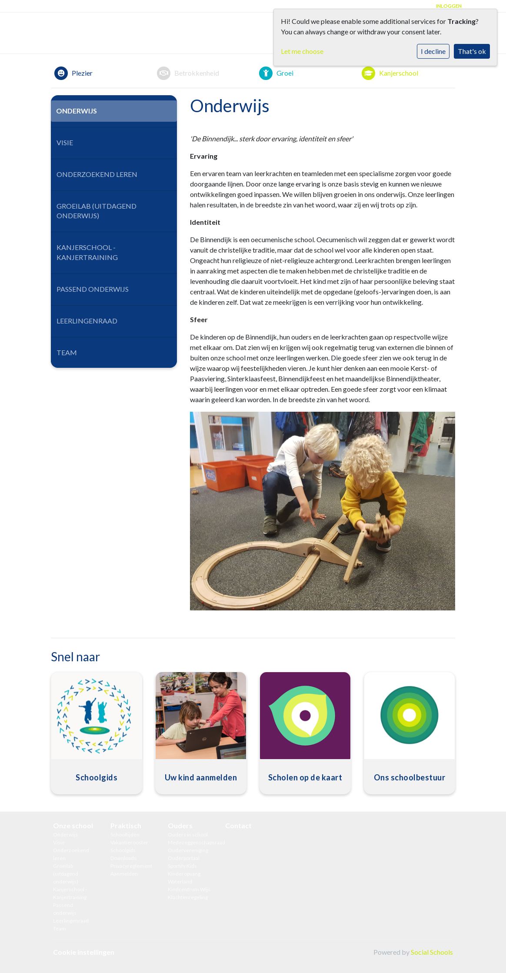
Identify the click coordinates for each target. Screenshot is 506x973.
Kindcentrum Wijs (189, 889)
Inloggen (449, 6)
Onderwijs (76, 111)
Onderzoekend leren (97, 174)
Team (67, 352)
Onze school (73, 825)
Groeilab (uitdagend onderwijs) (96, 211)
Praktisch (125, 825)
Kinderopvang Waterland (184, 877)
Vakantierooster (129, 842)
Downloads (123, 858)
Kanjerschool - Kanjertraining (87, 252)
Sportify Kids (182, 866)
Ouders (180, 825)
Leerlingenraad (87, 321)
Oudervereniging (188, 850)
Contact (238, 825)
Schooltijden (125, 834)
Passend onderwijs (93, 289)
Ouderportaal (184, 858)
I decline (433, 51)
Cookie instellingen (83, 952)
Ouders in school (188, 834)
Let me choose (302, 51)
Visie (65, 142)
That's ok (472, 51)
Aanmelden (124, 873)
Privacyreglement (131, 866)
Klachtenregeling (188, 897)
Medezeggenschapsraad (190, 842)
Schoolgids (123, 850)
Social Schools (432, 952)
